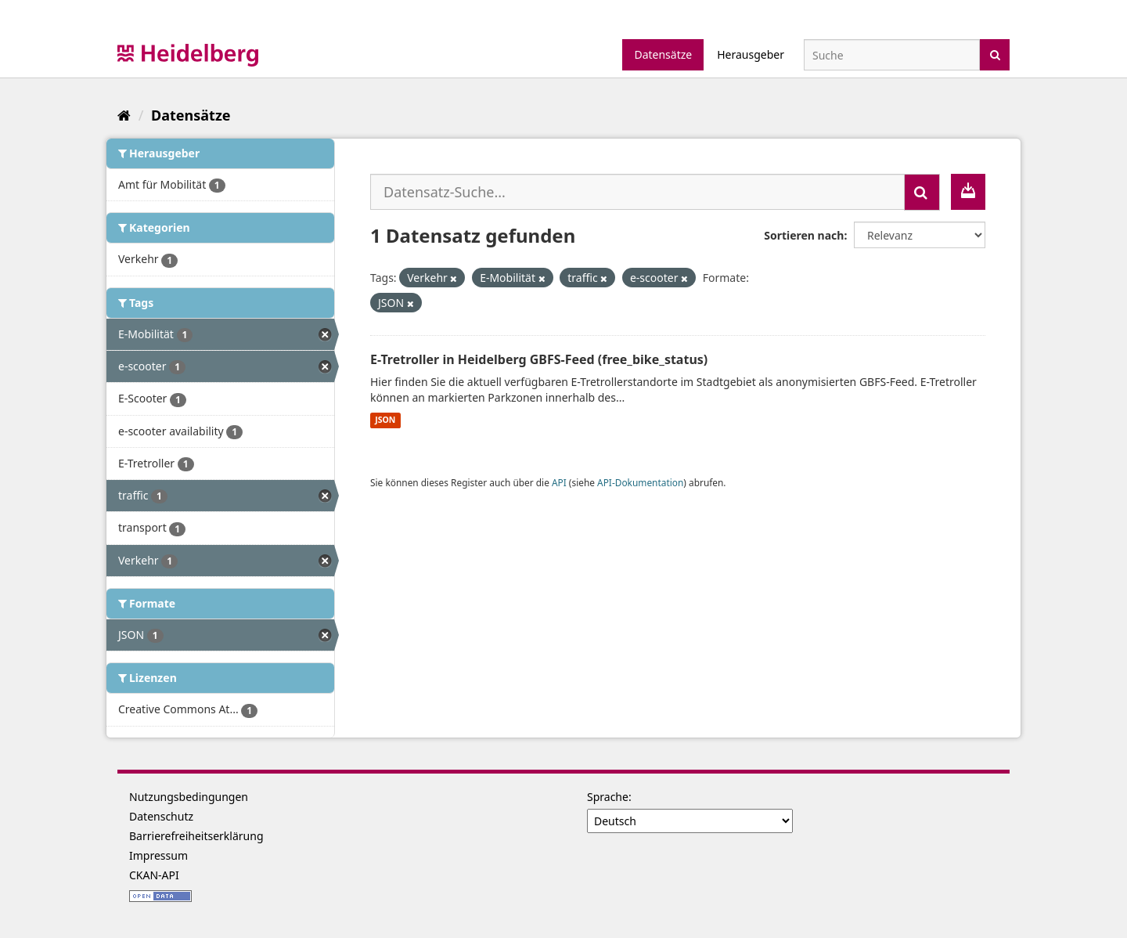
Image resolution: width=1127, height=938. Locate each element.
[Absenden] (995, 53)
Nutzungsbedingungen (188, 796)
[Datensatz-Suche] (892, 54)
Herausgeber (750, 54)
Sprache (607, 796)
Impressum (158, 855)
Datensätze (663, 54)
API (559, 482)
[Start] (124, 115)
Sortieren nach (804, 235)
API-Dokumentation (640, 482)
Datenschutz (161, 816)
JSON (385, 420)
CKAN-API (154, 875)
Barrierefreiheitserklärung (196, 835)
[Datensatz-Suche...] (637, 192)
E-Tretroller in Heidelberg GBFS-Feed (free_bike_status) (539, 359)
